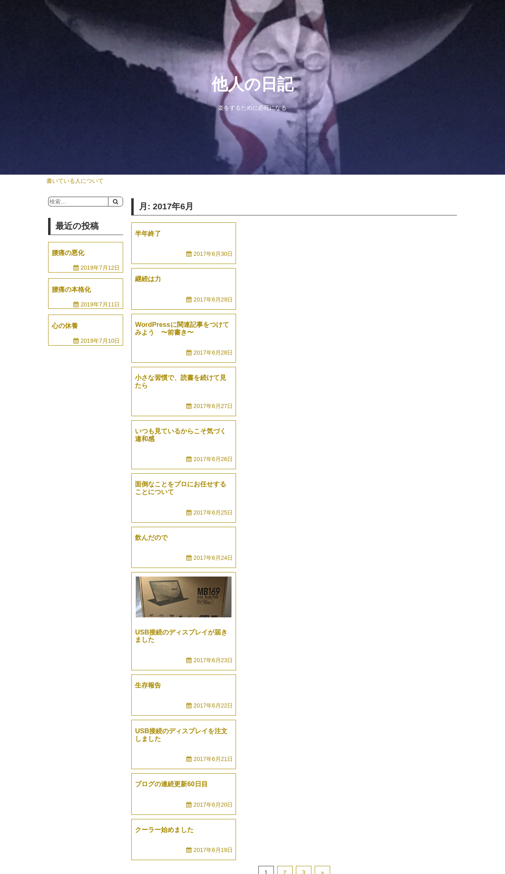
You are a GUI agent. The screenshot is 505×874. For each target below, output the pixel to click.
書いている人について (75, 180)
